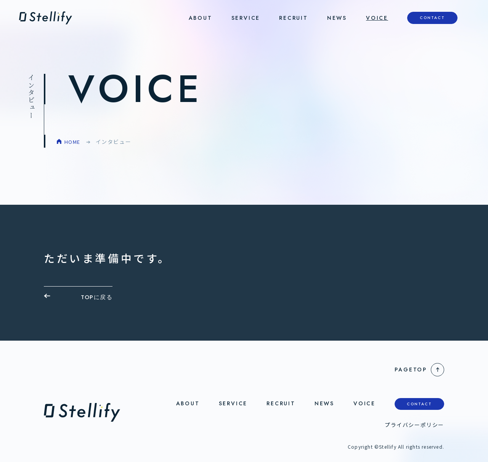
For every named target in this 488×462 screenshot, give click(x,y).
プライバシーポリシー (414, 425)
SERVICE (245, 18)
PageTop (411, 369)
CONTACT (432, 18)
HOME (73, 141)
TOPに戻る (96, 297)
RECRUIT (293, 18)
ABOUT (200, 18)
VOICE (377, 18)
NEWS (337, 18)
